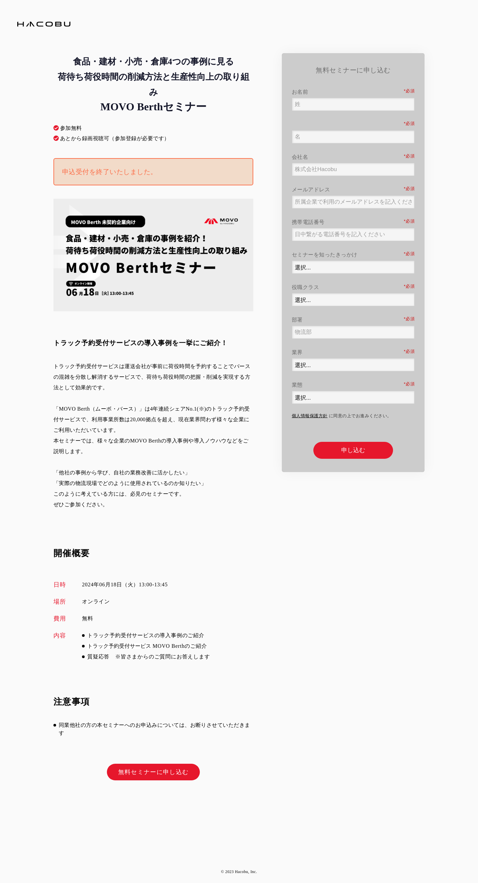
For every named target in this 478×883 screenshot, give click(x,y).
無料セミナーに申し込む (153, 772)
